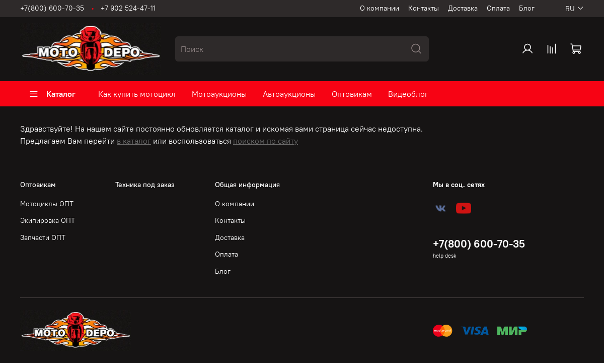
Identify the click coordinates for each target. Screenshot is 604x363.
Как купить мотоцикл (137, 94)
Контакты (423, 8)
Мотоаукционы (219, 94)
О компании (379, 8)
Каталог (52, 94)
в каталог (134, 141)
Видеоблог (408, 94)
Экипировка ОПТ (47, 220)
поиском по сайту (265, 141)
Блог (527, 8)
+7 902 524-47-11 (128, 8)
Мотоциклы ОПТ (46, 203)
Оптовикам (352, 94)
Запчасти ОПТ (42, 237)
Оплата (498, 8)
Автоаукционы (289, 94)
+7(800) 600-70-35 (52, 8)
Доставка (463, 8)
